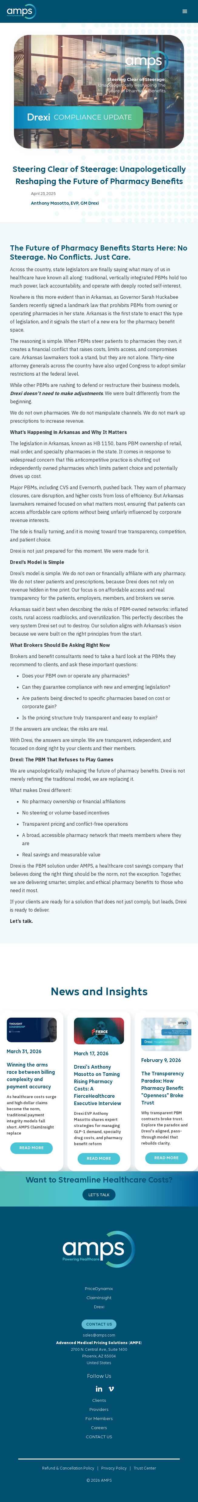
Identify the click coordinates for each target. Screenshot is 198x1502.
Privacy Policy (114, 1468)
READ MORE (31, 1148)
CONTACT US (99, 1324)
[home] (20, 11)
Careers (99, 1428)
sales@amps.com (99, 1335)
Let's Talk (99, 1195)
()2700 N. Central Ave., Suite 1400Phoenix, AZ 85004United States (99, 1353)
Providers (99, 1410)
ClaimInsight (99, 1298)
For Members (99, 1419)
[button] (185, 11)
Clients (99, 1400)
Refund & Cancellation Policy (68, 1468)
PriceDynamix (99, 1289)
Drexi (99, 1307)
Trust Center (145, 1468)
